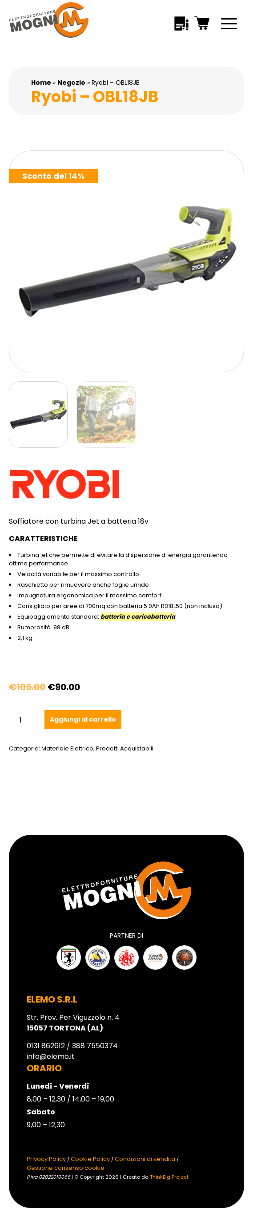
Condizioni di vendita (145, 1159)
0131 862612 (46, 1046)
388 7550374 (95, 1046)
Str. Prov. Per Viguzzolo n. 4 (73, 1022)
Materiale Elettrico (67, 748)
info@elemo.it (51, 1056)
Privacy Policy (46, 1159)
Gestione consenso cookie (65, 1168)
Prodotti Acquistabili (124, 748)
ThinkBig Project (169, 1176)
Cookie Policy (90, 1159)
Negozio (71, 82)
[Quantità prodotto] (23, 720)
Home (41, 82)
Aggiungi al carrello (83, 719)
